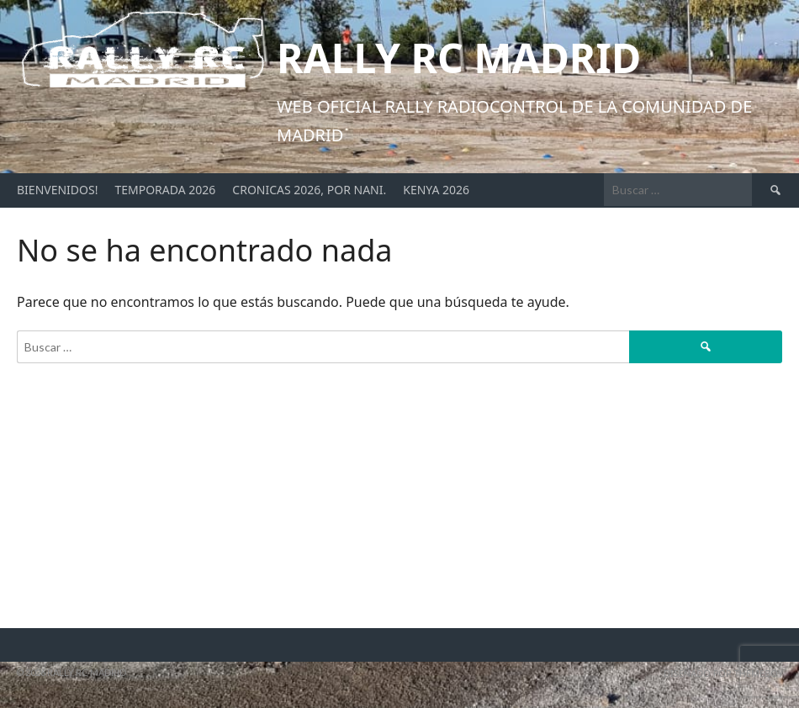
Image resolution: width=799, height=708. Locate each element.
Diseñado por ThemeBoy (723, 673)
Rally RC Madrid (459, 57)
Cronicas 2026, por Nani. (309, 190)
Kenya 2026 (436, 190)
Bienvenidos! (57, 190)
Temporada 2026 (164, 190)
